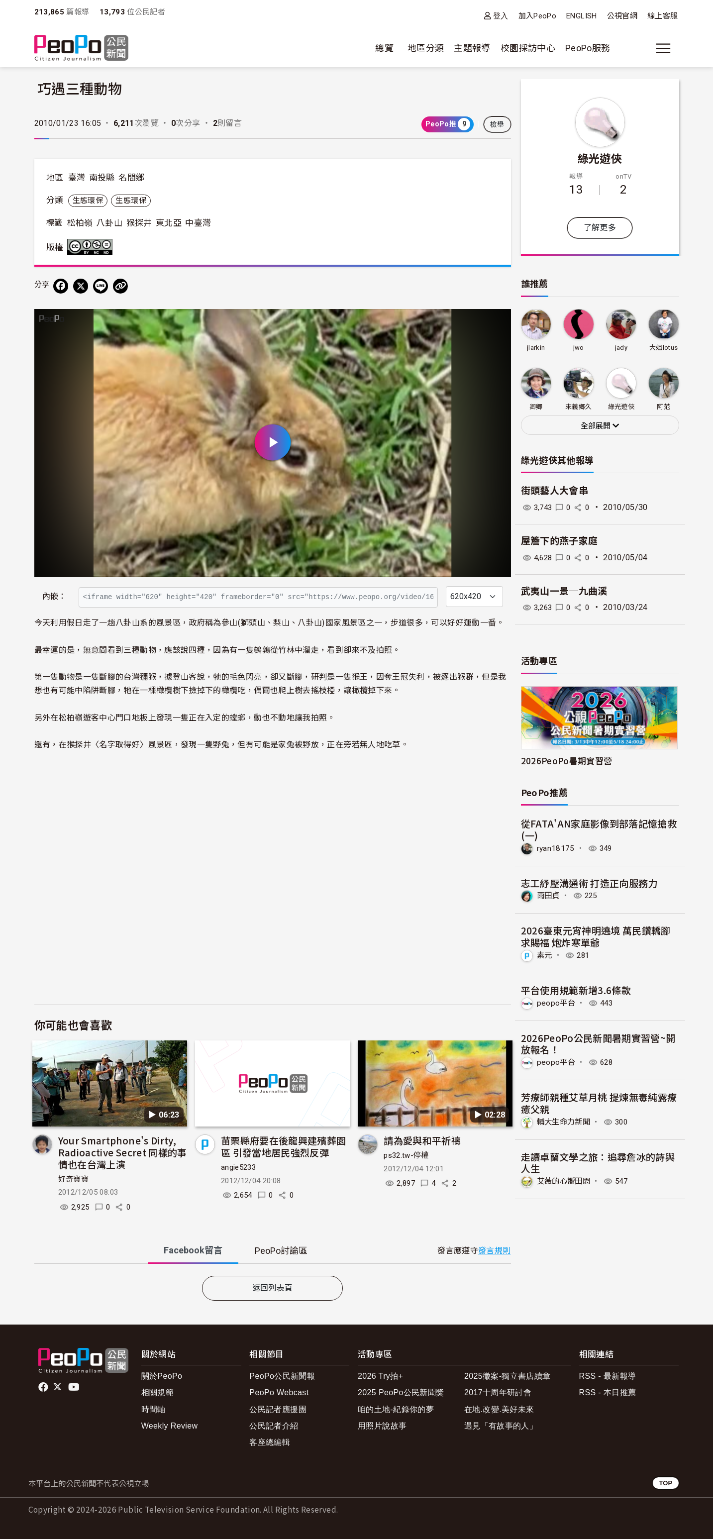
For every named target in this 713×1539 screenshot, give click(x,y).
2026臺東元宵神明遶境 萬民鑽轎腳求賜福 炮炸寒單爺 (596, 936)
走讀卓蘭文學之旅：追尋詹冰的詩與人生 (598, 1161)
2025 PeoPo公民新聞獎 (401, 1392)
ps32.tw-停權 (406, 1155)
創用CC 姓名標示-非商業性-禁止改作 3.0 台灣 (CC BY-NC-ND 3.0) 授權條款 (92, 247)
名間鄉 (131, 178)
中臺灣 (198, 223)
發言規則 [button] (494, 1250)
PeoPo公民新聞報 (282, 1376)
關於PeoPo (162, 1376)
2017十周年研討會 (497, 1392)
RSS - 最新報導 (607, 1376)
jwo (578, 347)
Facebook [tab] (193, 1250)
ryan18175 (556, 848)
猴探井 (139, 223)
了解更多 (600, 227)
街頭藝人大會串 (555, 491)
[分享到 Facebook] (60, 286)
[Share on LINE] (100, 286)
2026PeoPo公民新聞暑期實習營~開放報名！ (598, 1043)
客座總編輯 (269, 1442)
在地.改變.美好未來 (499, 1409)
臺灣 (77, 178)
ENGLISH (581, 15)
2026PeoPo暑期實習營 (566, 760)
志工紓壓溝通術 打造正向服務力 (589, 882)
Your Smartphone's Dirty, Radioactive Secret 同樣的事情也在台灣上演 (122, 1152)
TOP (665, 1483)
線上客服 (662, 15)
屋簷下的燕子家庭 (559, 541)
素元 (545, 954)
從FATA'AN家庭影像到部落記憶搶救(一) (599, 829)
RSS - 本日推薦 (607, 1392)
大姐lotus (663, 347)
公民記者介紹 (273, 1426)
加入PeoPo (537, 15)
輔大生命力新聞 (565, 1121)
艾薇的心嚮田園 (565, 1180)
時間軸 (153, 1409)
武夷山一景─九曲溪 (564, 591)
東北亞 (169, 223)
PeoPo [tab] (281, 1250)
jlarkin (536, 347)
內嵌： (54, 596)
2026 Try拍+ (380, 1376)
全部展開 (600, 425)
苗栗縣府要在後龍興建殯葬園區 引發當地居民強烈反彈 (283, 1146)
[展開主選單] (663, 48)
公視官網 (622, 15)
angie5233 (238, 1167)
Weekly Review (169, 1426)
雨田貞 (549, 895)
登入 (501, 15)
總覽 (384, 48)
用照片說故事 (382, 1426)
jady (621, 347)
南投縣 (102, 178)
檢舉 (497, 124)
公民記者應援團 (277, 1409)
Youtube (74, 1387)
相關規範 (157, 1392)
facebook (44, 1387)
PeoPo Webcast (278, 1392)
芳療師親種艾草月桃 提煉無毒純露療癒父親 (599, 1102)
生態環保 (88, 200)
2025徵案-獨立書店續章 (507, 1376)
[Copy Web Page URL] (120, 286)
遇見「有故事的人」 (500, 1426)
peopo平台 (557, 1002)
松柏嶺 (80, 223)
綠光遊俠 (600, 158)
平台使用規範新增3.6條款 (576, 989)
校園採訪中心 (528, 48)
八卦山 (109, 223)
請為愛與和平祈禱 (422, 1140)
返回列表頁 (272, 1288)
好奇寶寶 (73, 1179)
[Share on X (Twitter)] (80, 286)
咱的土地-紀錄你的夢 (396, 1409)
